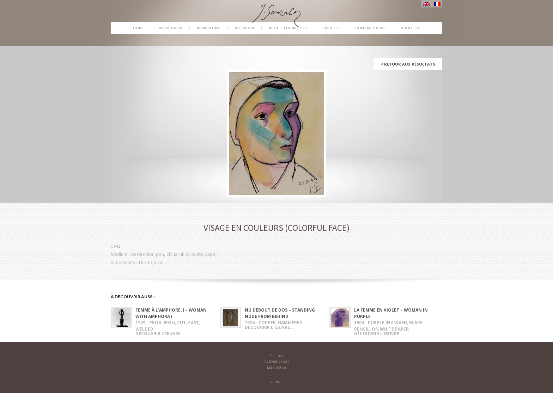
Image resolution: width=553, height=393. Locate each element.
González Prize (371, 28)
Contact (276, 355)
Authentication (277, 361)
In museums (208, 28)
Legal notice (276, 367)
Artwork (244, 28)
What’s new (170, 28)
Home (139, 28)
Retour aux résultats (408, 64)
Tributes (331, 28)
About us (410, 28)
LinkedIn (276, 381)
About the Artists (288, 28)
